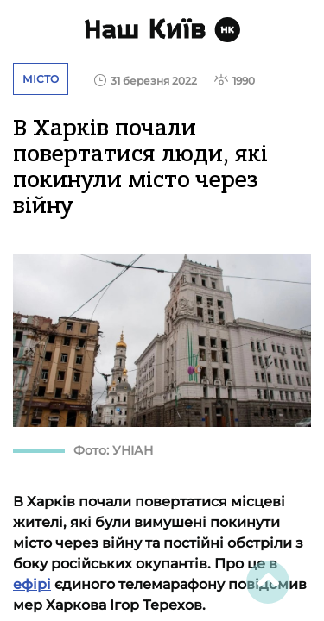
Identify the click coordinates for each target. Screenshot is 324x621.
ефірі (32, 584)
